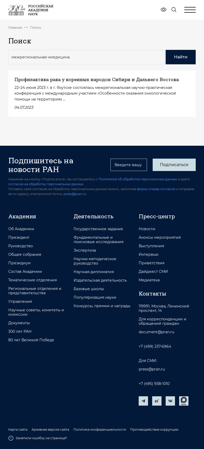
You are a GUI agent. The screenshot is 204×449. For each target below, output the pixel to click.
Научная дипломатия (94, 272)
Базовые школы (89, 289)
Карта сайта (17, 429)
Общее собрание (24, 254)
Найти (180, 57)
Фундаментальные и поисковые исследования (98, 239)
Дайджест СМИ (153, 271)
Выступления (151, 246)
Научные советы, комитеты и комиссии (36, 312)
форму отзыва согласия (156, 189)
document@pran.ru (156, 332)
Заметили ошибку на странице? (37, 438)
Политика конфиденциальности (99, 429)
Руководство (20, 246)
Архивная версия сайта (50, 429)
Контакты (152, 293)
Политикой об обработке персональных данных (138, 179)
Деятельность (94, 216)
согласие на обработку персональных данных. (46, 184)
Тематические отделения (32, 280)
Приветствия (151, 263)
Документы (19, 323)
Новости (147, 229)
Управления (20, 301)
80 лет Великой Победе (31, 340)
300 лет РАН (20, 331)
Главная (15, 27)
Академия (22, 216)
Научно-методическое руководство (95, 261)
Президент (19, 237)
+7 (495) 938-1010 (154, 384)
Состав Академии (25, 271)
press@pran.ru (75, 194)
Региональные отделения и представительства (34, 291)
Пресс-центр (157, 216)
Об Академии (21, 229)
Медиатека (149, 280)
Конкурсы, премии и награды (102, 306)
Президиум (19, 263)
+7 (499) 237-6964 (155, 346)
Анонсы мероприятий (160, 237)
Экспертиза (85, 250)
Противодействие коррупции (154, 429)
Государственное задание (98, 229)
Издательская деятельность (100, 280)
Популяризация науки (95, 297)
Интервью (148, 254)
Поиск (35, 27)
